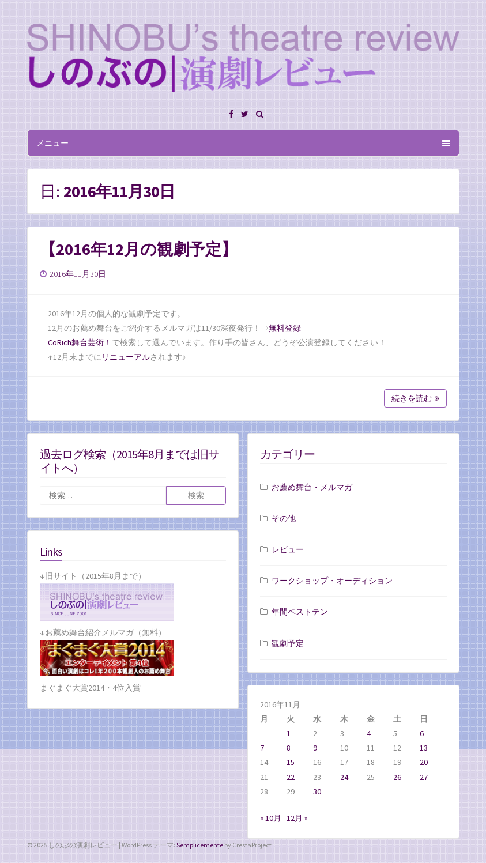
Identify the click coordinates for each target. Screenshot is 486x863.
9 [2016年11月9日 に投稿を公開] (315, 748)
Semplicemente (199, 845)
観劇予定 (288, 643)
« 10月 (270, 818)
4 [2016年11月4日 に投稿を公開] (369, 733)
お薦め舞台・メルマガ (312, 487)
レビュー (288, 549)
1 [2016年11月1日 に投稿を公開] (289, 733)
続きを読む (415, 398)
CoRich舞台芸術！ (80, 342)
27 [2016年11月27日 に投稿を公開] (424, 777)
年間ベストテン (300, 611)
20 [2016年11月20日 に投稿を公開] (424, 762)
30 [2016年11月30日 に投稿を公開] (317, 791)
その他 (284, 518)
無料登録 (285, 328)
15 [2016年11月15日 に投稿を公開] (291, 762)
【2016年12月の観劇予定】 (139, 249)
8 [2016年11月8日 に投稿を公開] (289, 748)
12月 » (297, 818)
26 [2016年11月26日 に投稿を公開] (397, 777)
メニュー (243, 143)
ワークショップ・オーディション (332, 580)
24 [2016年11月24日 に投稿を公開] (344, 777)
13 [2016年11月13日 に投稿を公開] (424, 748)
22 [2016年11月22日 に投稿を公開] (291, 777)
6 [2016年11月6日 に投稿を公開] (422, 733)
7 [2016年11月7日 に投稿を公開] (262, 748)
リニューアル (125, 357)
